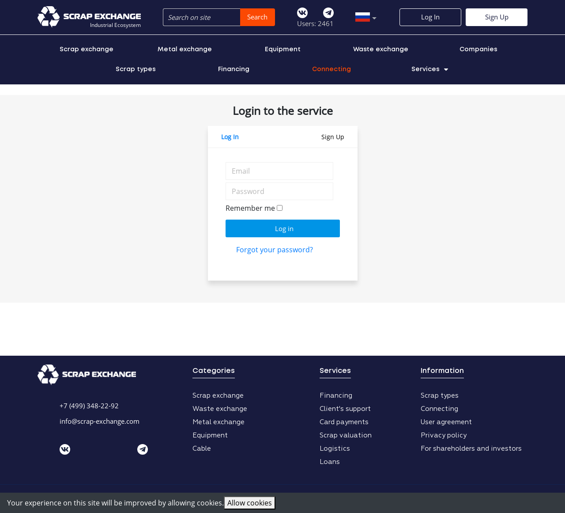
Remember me (250, 208)
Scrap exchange (86, 49)
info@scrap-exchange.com (99, 421)
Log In (430, 16)
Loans (330, 462)
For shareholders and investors (471, 448)
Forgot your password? (274, 250)
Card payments (344, 422)
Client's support (345, 409)
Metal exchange (185, 49)
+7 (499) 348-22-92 (89, 405)
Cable (201, 448)
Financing (233, 69)
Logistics (335, 448)
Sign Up (496, 16)
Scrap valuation (346, 435)
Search (257, 16)
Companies (478, 49)
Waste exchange (380, 49)
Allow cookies (249, 503)
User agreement (446, 422)
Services (429, 69)
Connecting (331, 69)
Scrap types (136, 69)
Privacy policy (444, 435)
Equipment (283, 49)
